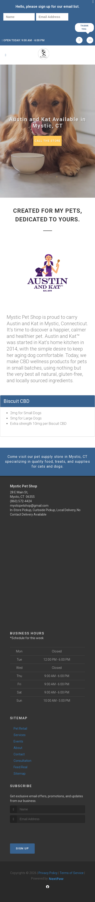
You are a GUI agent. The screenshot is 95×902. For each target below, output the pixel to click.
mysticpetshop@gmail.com (29, 505)
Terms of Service (72, 873)
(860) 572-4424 (21, 501)
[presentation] (19, 27)
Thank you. (85, 27)
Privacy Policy (48, 873)
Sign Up (22, 848)
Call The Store (47, 140)
